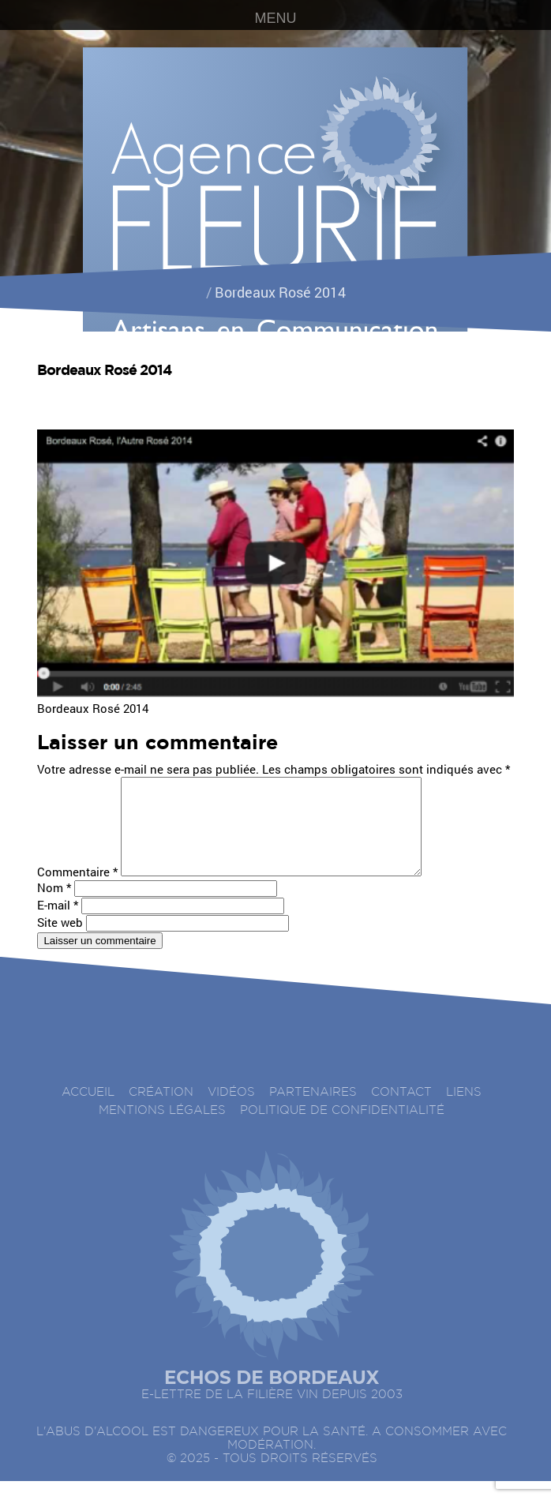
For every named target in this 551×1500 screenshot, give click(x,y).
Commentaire (77, 890)
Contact (401, 1111)
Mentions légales (162, 1129)
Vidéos (231, 1111)
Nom (54, 906)
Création (161, 1111)
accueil (88, 1111)
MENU (276, 18)
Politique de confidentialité (342, 1129)
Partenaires (313, 1111)
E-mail (57, 924)
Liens (464, 1111)
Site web (60, 941)
